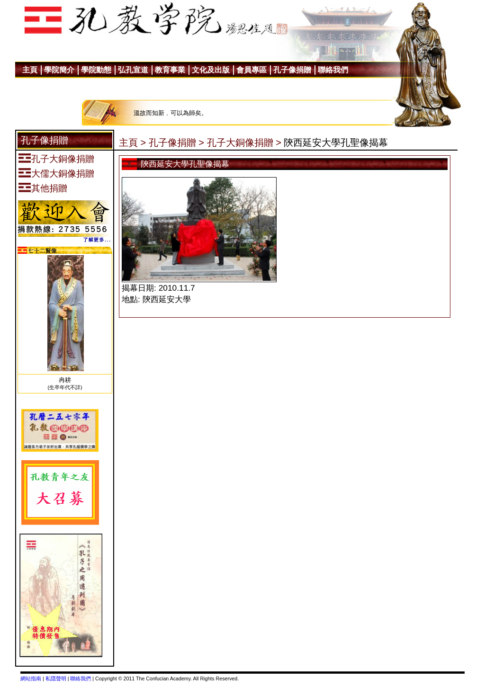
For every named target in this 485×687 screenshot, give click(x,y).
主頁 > (132, 142)
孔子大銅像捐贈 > (244, 142)
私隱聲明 (55, 678)
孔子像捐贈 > (176, 142)
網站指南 (30, 678)
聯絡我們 (80, 678)
